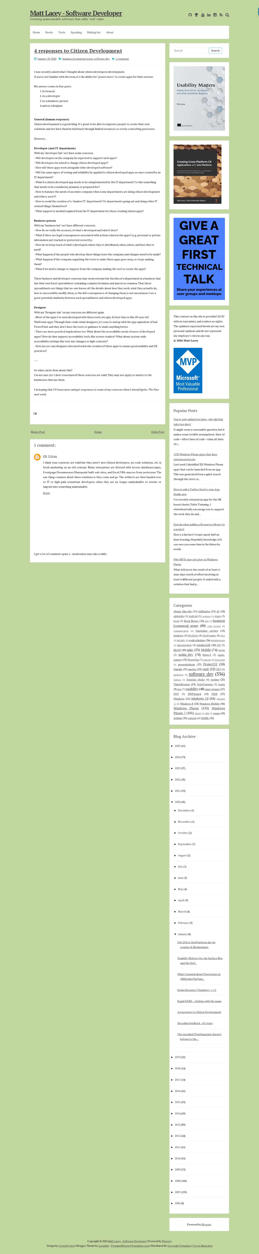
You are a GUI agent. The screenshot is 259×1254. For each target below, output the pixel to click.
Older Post (157, 432)
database (179, 635)
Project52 (210, 664)
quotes (192, 669)
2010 (177, 1158)
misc (190, 650)
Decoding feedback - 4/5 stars (195, 1023)
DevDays (193, 635)
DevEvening (209, 635)
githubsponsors (218, 640)
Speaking (76, 32)
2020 (177, 802)
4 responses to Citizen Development (78, 50)
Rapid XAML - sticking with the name (199, 1001)
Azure (217, 616)
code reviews (214, 626)
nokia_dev (185, 655)
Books (49, 32)
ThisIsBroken (182, 684)
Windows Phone (186, 708)
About (110, 32)
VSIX (214, 694)
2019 (177, 1057)
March (182, 911)
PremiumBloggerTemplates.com (130, 1245)
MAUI (177, 650)
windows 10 (199, 698)
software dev (102, 59)
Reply (46, 493)
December (184, 810)
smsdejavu (178, 674)
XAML (205, 718)
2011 (177, 1147)
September (184, 844)
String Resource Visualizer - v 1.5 (196, 990)
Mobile (206, 650)
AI (217, 611)
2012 (177, 1136)
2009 (177, 1169)
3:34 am (52, 456)
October (183, 833)
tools (221, 684)
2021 (177, 791)
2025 (177, 746)
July (180, 866)
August (182, 855)
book (176, 621)
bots (207, 621)
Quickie (178, 669)
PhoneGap (193, 659)
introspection (184, 645)
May (180, 889)
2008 (177, 1181)
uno (179, 689)
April (181, 900)
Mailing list (94, 32)
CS (45, 456)
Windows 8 (186, 703)
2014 (177, 1113)
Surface (177, 679)
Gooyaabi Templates (179, 1245)
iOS (219, 645)
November (184, 821)
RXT (218, 669)
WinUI (198, 713)
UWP (176, 694)
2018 (177, 1068)
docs (222, 635)
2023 (177, 768)
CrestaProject (67, 1245)
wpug (216, 713)
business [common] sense (77, 59)
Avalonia (206, 616)
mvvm (221, 650)
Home (36, 32)
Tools (61, 32)
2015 (177, 1102)
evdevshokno (197, 640)
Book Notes (191, 621)
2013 (177, 1124)
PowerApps (220, 659)
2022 (177, 779)
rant (205, 669)
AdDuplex (204, 611)
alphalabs (179, 616)
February (183, 923)
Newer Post (38, 432)
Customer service (207, 630)
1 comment (122, 59)
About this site (183, 611)
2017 (177, 1079)
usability (192, 689)
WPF (207, 713)
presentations (186, 664)
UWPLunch (194, 694)
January (182, 934)
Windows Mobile (209, 703)
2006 (177, 1203)
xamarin (192, 718)
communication (181, 630)
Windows (179, 698)
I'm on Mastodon (202, 1245)
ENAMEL (181, 640)
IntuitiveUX (203, 645)
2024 (177, 757)
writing (178, 718)
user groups (212, 689)
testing (215, 679)
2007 (177, 1192)
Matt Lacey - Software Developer (76, 13)
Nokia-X (206, 655)
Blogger (206, 1224)
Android (193, 616)
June (180, 878)
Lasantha (103, 1245)
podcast (207, 659)
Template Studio (195, 679)
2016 (177, 1091)
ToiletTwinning (205, 684)
